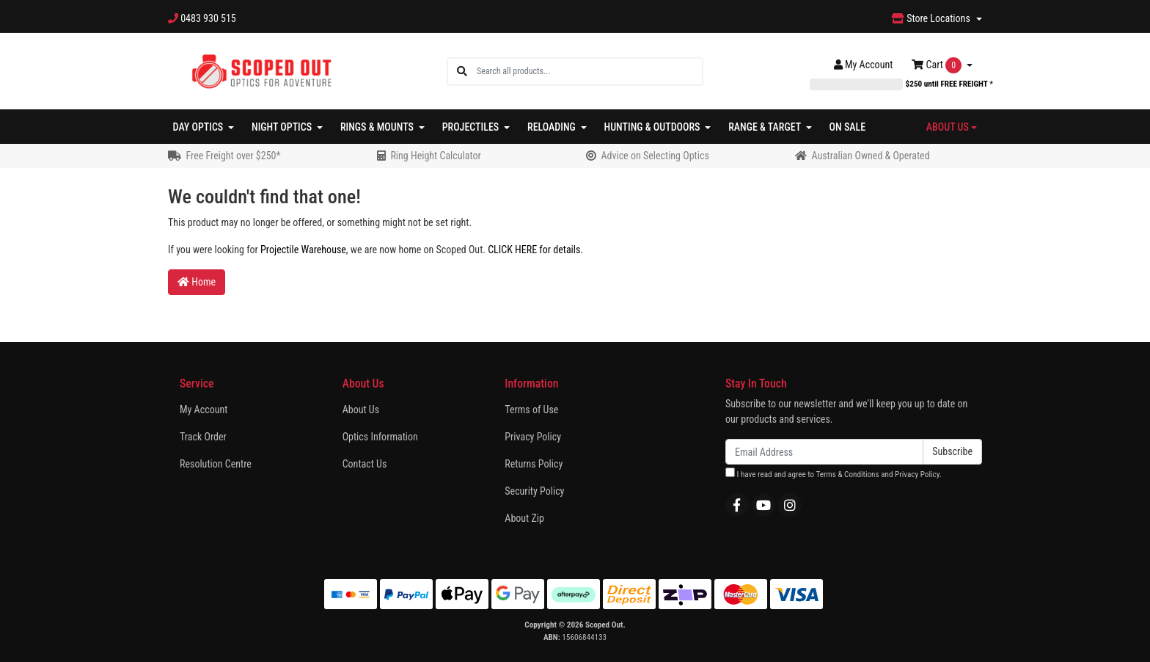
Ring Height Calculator (435, 155)
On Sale (847, 127)
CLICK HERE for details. (535, 249)
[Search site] (462, 71)
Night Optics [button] (283, 127)
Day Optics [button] (199, 127)
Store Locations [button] (932, 18)
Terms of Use (531, 409)
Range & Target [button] (765, 127)
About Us (361, 409)
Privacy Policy (533, 437)
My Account (203, 409)
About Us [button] (947, 127)
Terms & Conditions (847, 474)
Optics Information (380, 437)
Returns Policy (534, 464)
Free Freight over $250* (233, 155)
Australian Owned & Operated (870, 155)
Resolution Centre (216, 464)
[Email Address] (824, 452)
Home (196, 282)
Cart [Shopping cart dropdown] (938, 65)
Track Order (203, 437)
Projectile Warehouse (303, 249)
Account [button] (863, 64)
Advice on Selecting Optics (654, 155)
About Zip (524, 518)
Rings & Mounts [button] (378, 127)
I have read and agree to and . (833, 473)
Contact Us (365, 464)
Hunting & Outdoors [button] (653, 127)
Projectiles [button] (472, 127)
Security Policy (534, 491)
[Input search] (589, 71)
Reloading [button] (552, 127)
